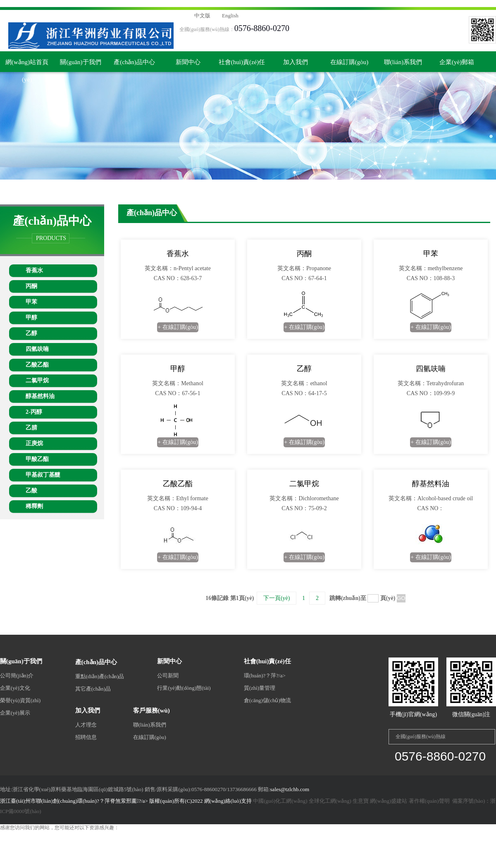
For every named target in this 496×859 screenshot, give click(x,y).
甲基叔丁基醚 (43, 475)
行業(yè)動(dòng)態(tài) (183, 688)
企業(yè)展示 (15, 713)
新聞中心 (188, 62)
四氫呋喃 (37, 349)
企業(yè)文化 (15, 688)
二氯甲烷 (37, 380)
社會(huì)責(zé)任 (242, 62)
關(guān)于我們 (80, 62)
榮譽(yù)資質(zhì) (20, 700)
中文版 (202, 15)
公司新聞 (168, 675)
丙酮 (31, 286)
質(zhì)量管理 (260, 688)
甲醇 (31, 317)
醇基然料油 (40, 396)
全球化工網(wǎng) (330, 801)
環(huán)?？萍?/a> (265, 675)
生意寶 (361, 801)
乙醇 (31, 333)
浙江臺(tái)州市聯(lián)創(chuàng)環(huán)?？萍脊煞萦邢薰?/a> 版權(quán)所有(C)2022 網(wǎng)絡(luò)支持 (126, 801)
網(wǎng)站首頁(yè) (26, 65)
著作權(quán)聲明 (429, 801)
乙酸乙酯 (37, 365)
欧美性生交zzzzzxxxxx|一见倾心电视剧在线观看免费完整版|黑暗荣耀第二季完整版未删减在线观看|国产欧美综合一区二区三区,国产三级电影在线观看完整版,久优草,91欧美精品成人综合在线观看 (211, 3)
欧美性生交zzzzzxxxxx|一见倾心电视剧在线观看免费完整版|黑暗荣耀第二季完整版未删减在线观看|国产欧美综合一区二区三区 (137, 834)
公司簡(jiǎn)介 (16, 675)
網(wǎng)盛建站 (388, 801)
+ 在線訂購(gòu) (177, 327)
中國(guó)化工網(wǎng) (280, 801)
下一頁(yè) (276, 598)
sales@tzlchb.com (290, 789)
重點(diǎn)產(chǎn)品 (99, 676)
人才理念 (86, 725)
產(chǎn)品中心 (134, 62)
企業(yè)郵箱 (456, 62)
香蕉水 (34, 270)
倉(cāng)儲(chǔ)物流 (267, 700)
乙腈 (31, 428)
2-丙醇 (34, 412)
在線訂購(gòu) (349, 62)
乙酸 (31, 490)
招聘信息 (86, 737)
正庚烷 (34, 443)
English (230, 15)
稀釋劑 (34, 506)
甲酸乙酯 (37, 459)
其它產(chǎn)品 (93, 689)
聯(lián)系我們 (403, 62)
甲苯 (31, 302)
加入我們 (295, 62)
